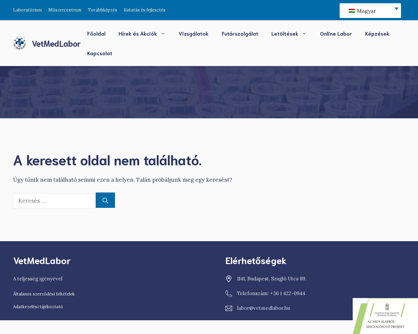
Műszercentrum (64, 10)
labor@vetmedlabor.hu (263, 308)
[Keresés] (105, 200)
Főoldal (96, 33)
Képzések (377, 33)
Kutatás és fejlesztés (145, 10)
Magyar (362, 11)
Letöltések (292, 33)
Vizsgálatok (194, 33)
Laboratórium (27, 10)
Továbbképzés (102, 10)
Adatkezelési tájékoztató (38, 306)
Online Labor (336, 33)
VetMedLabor (56, 43)
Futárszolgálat (240, 33)
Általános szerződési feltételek (44, 294)
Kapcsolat (99, 52)
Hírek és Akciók (145, 33)
